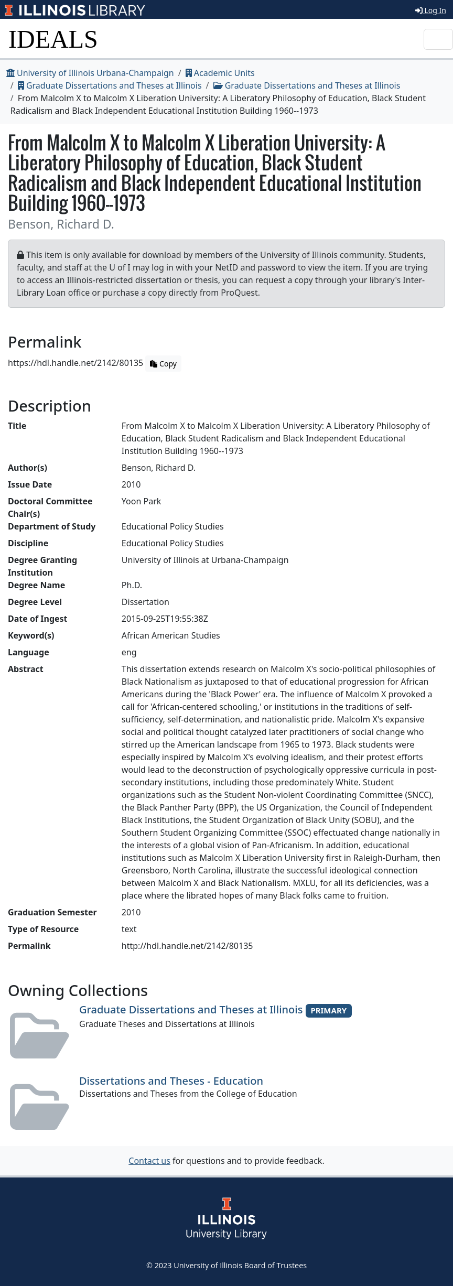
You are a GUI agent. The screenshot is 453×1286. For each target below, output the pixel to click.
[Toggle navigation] (438, 39)
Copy (163, 364)
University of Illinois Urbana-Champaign (90, 73)
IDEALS (53, 39)
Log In (430, 10)
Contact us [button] (149, 1160)
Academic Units (220, 73)
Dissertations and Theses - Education (171, 1081)
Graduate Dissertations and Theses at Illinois (110, 85)
